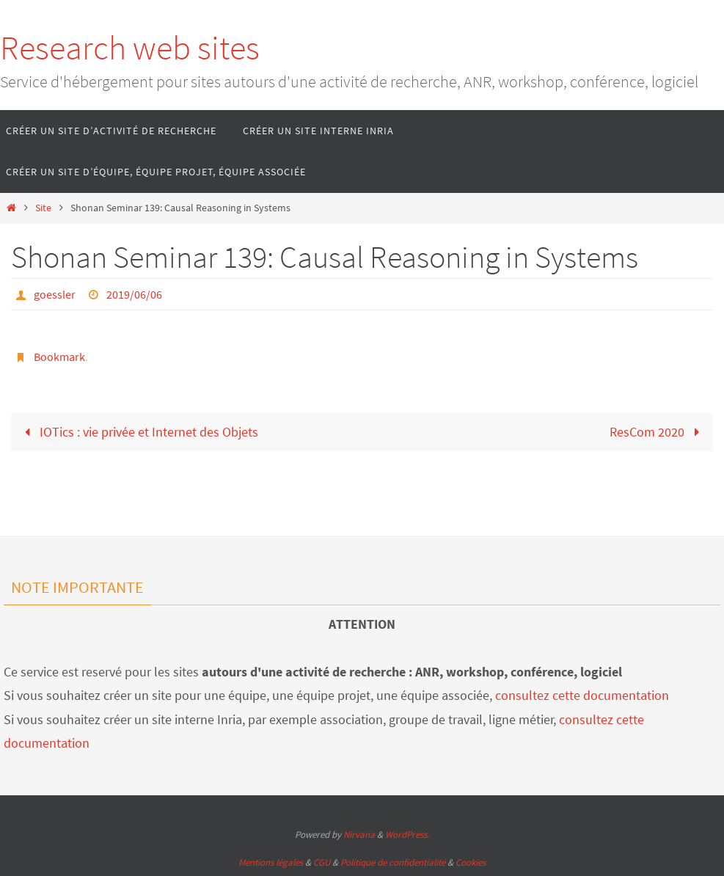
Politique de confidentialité (392, 862)
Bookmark (59, 356)
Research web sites (130, 47)
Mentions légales (270, 862)
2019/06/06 (134, 294)
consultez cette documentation (582, 695)
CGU (321, 862)
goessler (55, 294)
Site (43, 207)
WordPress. (407, 834)
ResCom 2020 (658, 431)
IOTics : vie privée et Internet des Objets (138, 431)
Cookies (471, 862)
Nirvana (359, 834)
